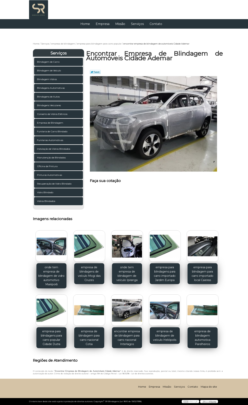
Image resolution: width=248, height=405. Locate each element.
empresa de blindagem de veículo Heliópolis (164, 336)
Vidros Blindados (46, 201)
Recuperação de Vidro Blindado (54, 183)
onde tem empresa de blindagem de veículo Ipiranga (127, 274)
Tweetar (95, 72)
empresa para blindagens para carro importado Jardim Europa (165, 274)
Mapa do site (209, 386)
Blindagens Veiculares (49, 105)
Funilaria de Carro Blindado (52, 131)
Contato (156, 24)
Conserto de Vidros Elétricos (52, 114)
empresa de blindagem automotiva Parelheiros (202, 338)
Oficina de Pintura (47, 166)
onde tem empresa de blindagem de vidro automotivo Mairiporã (51, 276)
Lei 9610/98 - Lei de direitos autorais (136, 373)
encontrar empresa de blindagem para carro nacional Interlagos (127, 338)
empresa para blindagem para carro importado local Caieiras (202, 274)
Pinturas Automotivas (50, 174)
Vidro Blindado (45, 192)
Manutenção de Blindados (51, 157)
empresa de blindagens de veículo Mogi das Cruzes (89, 274)
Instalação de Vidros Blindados (54, 148)
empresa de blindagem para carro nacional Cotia (89, 338)
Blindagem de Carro (48, 61)
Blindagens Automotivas (51, 87)
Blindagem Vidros (47, 79)
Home (85, 24)
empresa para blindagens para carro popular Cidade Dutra (51, 338)
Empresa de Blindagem (50, 122)
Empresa (102, 24)
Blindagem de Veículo (49, 70)
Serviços (137, 24)
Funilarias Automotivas (50, 140)
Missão (120, 24)
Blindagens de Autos (48, 96)
